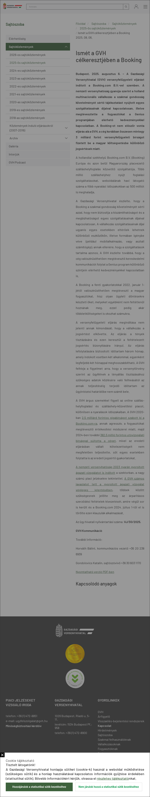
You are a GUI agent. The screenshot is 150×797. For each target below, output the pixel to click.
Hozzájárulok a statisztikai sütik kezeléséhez (39, 786)
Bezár (2, 755)
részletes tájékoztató (113, 778)
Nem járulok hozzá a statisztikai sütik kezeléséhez (108, 786)
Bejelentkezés (136, 6)
